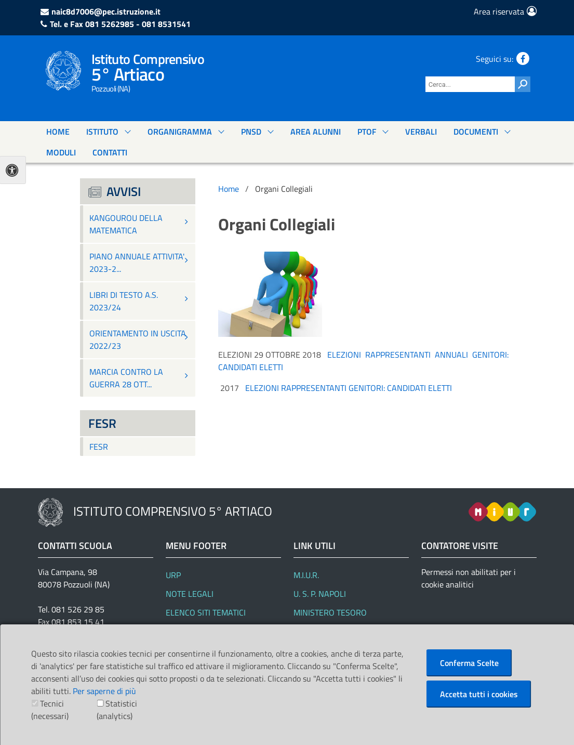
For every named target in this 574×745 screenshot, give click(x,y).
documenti (475, 131)
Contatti (109, 152)
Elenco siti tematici (206, 612)
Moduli (61, 152)
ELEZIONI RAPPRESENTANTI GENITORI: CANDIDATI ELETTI (348, 388)
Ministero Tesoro (330, 612)
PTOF (366, 131)
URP (173, 575)
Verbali (421, 131)
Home (58, 131)
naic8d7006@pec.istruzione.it (106, 11)
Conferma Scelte (469, 663)
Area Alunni (315, 131)
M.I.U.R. (306, 575)
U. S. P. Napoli (319, 593)
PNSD (251, 131)
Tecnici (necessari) (50, 709)
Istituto (102, 131)
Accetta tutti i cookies (479, 694)
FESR (98, 446)
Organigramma (180, 131)
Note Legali (189, 593)
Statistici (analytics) (117, 709)
